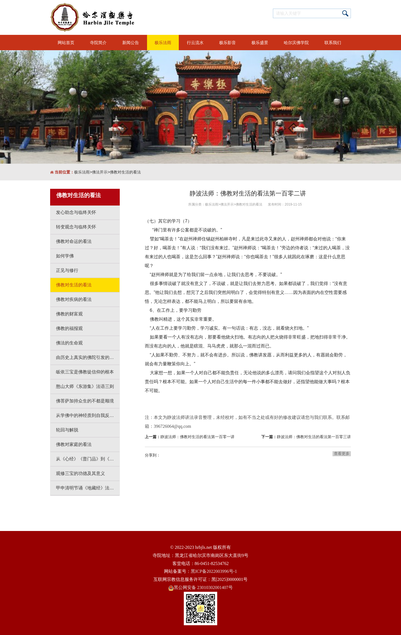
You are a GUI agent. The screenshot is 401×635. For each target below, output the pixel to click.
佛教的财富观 (69, 314)
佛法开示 (99, 172)
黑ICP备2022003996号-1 (214, 571)
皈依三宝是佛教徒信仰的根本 (85, 372)
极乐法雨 (82, 172)
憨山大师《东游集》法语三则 (85, 386)
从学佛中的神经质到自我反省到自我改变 (87, 415)
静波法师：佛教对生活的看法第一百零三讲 (314, 436)
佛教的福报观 (69, 328)
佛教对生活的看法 (125, 172)
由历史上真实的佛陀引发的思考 (87, 357)
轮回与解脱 (67, 430)
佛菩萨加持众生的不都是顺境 (85, 401)
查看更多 (341, 453)
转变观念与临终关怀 (76, 226)
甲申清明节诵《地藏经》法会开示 (87, 488)
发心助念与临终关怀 (76, 212)
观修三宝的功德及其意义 (80, 473)
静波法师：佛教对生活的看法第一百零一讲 (197, 436)
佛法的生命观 (69, 343)
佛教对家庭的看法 (74, 444)
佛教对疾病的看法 (74, 299)
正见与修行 (67, 270)
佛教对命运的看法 (74, 241)
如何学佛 (65, 255)
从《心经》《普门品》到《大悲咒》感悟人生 (87, 459)
